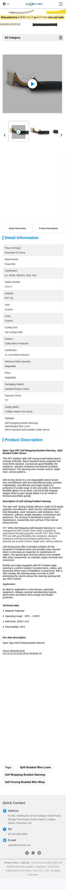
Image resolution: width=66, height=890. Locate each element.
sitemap (25, 874)
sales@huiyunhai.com (19, 856)
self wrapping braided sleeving (25, 786)
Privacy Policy (11, 874)
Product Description (48, 228)
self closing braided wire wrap (25, 793)
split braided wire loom (35, 779)
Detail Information (17, 228)
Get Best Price (17, 217)
